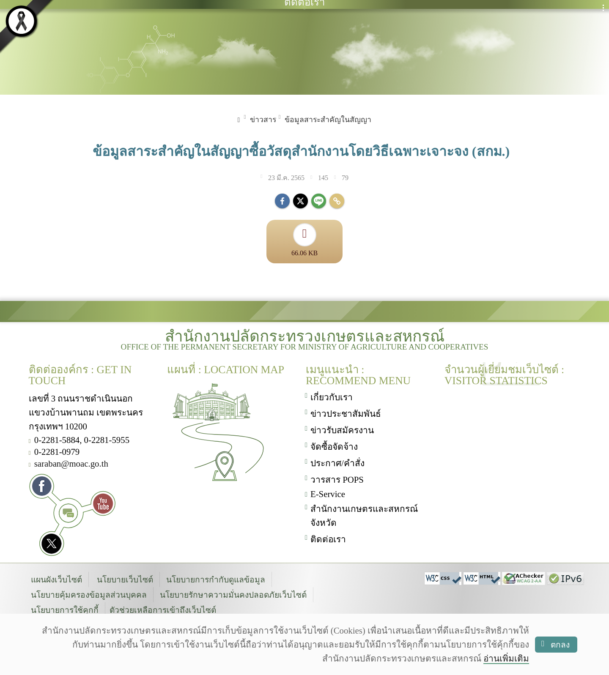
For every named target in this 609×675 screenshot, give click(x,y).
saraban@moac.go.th (71, 462)
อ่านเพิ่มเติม (506, 658)
